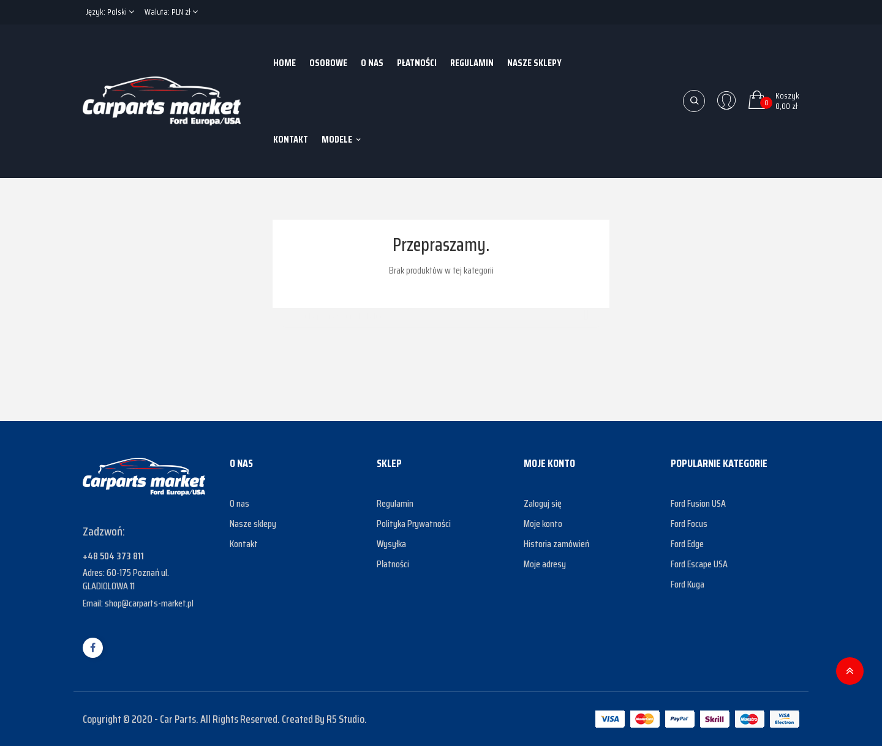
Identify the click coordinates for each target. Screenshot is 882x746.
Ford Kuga (687, 584)
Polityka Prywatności (414, 523)
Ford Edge (687, 543)
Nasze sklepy (253, 523)
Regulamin (395, 503)
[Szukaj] (441, 310)
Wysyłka (391, 543)
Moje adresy (545, 564)
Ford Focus (689, 523)
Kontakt (244, 543)
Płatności (393, 564)
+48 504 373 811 (113, 556)
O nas (239, 503)
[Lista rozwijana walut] (171, 12)
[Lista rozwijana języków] (110, 12)
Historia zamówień (556, 543)
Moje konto (543, 523)
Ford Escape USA (699, 564)
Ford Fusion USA (698, 503)
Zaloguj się (543, 503)
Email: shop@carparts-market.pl (138, 603)
